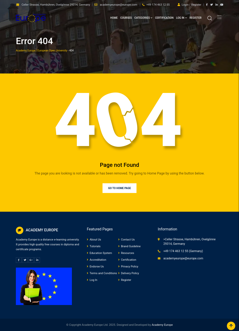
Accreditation (98, 259)
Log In (180, 17)
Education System (101, 253)
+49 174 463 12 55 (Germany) (183, 251)
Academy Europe (162, 325)
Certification (164, 17)
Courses (126, 17)
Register (195, 17)
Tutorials (95, 246)
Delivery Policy (130, 273)
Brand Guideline (131, 246)
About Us (95, 239)
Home (114, 17)
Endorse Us (97, 266)
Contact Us (128, 239)
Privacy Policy (129, 266)
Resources (127, 253)
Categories (142, 17)
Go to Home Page (119, 188)
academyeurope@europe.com (119, 4)
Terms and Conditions (103, 273)
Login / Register (190, 4)
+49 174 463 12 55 (158, 4)
